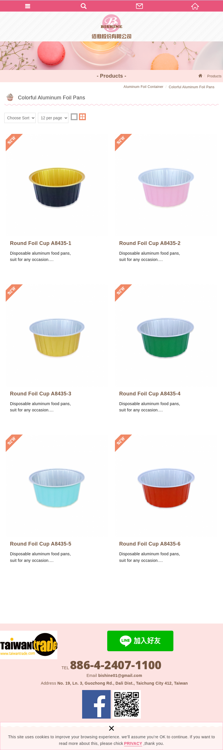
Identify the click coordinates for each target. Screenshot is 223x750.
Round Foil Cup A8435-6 (166, 502)
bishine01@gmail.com (120, 675)
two (82, 116)
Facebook (96, 704)
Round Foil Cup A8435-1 (57, 201)
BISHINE (111, 26)
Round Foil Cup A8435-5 (57, 502)
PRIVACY (133, 743)
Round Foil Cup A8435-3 (57, 351)
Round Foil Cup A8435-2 (166, 201)
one (74, 116)
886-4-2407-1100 (115, 665)
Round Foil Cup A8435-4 (166, 351)
